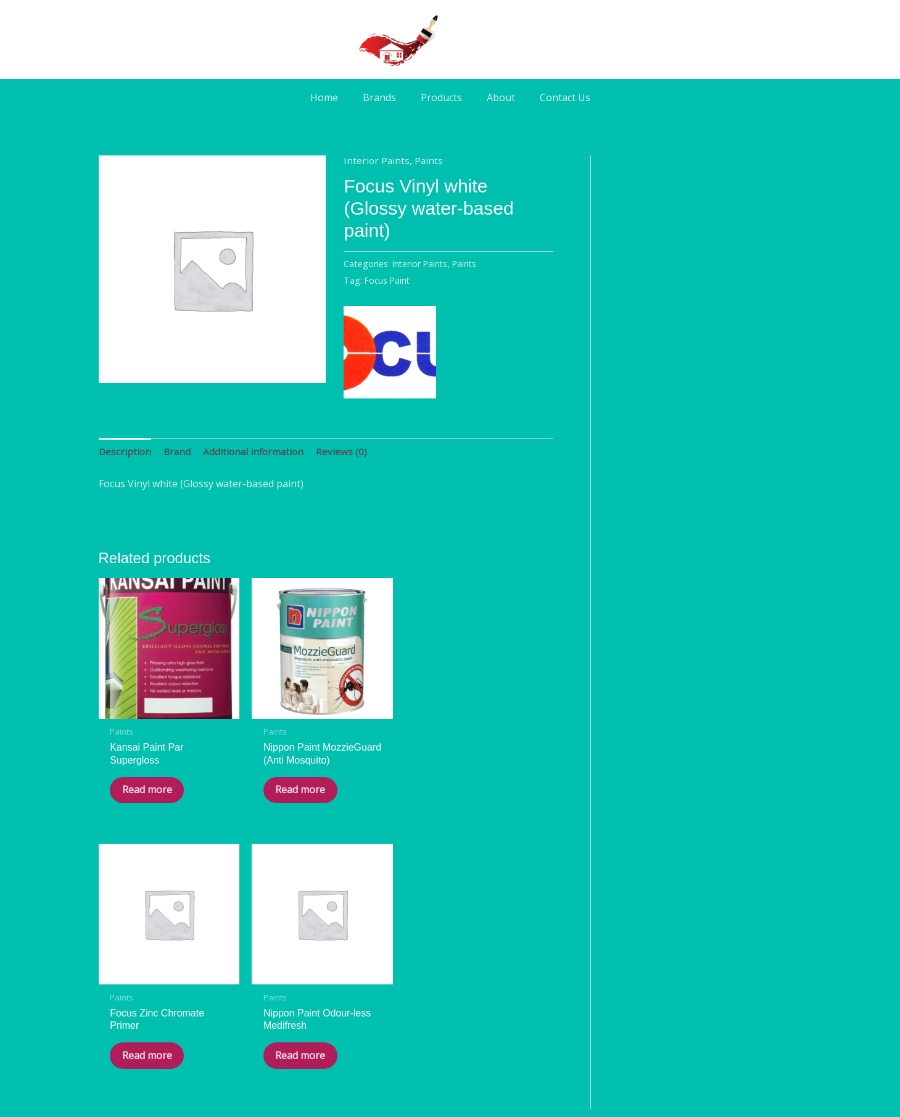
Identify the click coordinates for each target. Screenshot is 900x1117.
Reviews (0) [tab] (347, 451)
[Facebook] (416, 1001)
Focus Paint (388, 280)
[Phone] (485, 1001)
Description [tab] (125, 451)
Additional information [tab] (257, 451)
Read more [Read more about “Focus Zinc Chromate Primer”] (374, 764)
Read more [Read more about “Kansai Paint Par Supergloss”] (141, 764)
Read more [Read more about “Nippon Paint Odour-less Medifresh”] (491, 777)
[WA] (450, 1001)
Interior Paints (377, 160)
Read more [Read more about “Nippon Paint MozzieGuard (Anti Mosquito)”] (258, 777)
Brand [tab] (179, 451)
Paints (430, 160)
